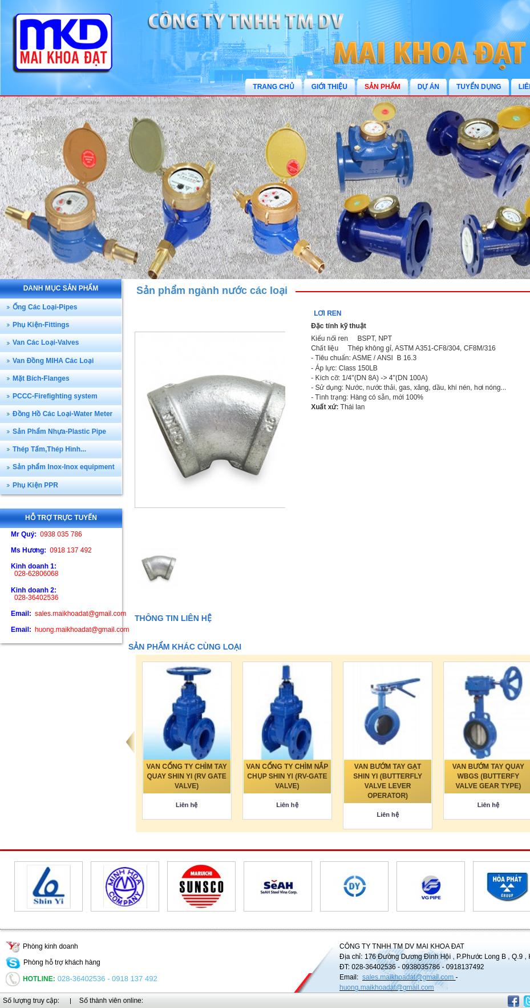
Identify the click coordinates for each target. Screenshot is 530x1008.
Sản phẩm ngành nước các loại (212, 290)
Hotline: (30, 979)
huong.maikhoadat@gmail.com (386, 987)
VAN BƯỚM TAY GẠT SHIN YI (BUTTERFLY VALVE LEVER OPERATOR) (387, 781)
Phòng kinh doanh (42, 946)
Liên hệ (186, 804)
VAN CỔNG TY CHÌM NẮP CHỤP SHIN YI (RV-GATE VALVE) (287, 776)
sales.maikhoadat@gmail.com (409, 977)
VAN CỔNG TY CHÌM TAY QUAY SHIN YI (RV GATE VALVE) (187, 776)
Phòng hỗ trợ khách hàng (53, 962)
